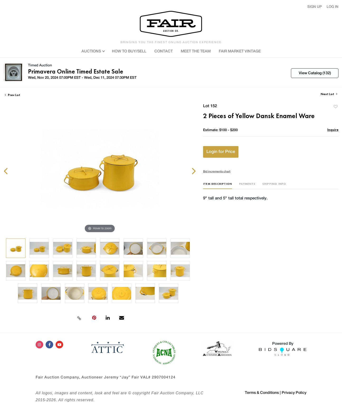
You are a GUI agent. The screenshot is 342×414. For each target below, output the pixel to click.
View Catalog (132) (315, 73)
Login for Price (220, 152)
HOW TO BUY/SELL (129, 51)
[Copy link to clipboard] (79, 318)
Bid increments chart (216, 171)
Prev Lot (12, 95)
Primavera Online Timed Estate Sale (75, 71)
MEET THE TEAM (196, 51)
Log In (332, 7)
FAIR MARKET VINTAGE (240, 51)
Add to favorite (335, 106)
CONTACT (163, 51)
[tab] (217, 185)
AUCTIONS (92, 50)
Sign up (314, 7)
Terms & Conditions (262, 393)
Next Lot (329, 94)
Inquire (332, 129)
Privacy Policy (294, 393)
